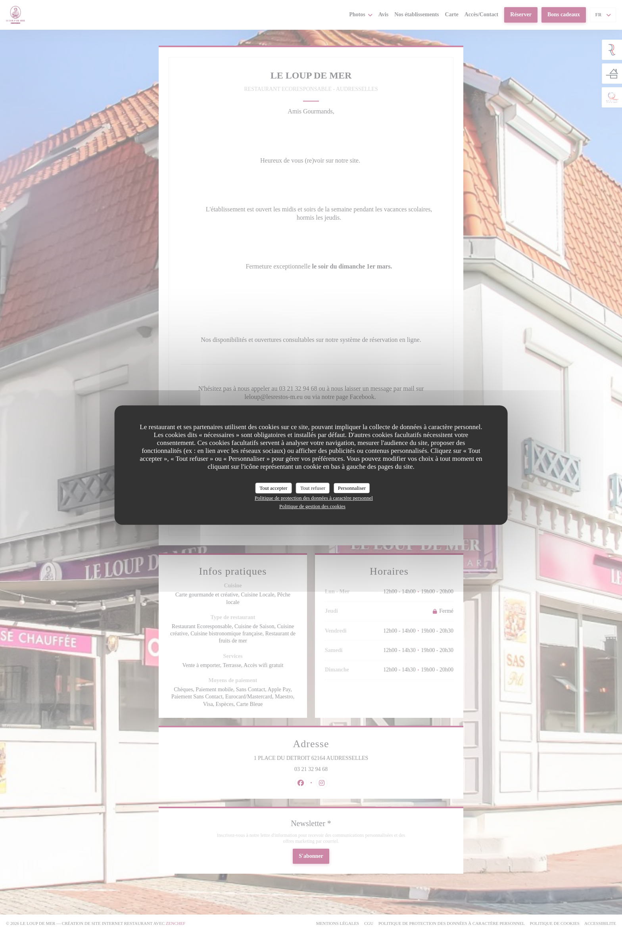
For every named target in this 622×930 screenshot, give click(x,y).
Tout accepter (273, 488)
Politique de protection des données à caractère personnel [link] (314, 498)
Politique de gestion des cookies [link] (312, 506)
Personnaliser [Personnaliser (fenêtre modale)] (352, 488)
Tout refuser (312, 488)
